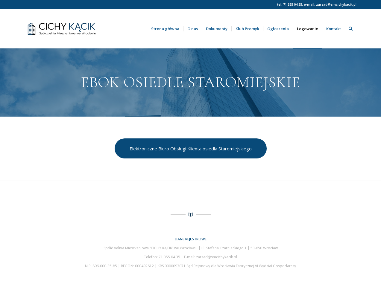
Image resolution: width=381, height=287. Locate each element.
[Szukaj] (350, 28)
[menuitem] (165, 28)
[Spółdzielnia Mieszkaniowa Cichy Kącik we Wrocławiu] (82, 28)
